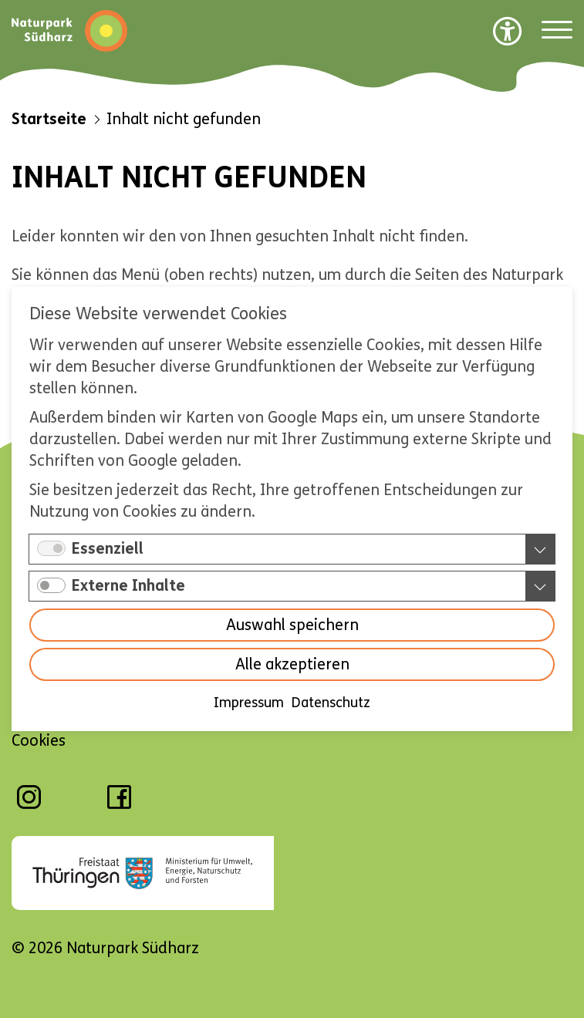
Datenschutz (331, 702)
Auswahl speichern (292, 625)
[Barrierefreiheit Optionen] (507, 31)
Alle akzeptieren (292, 664)
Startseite (49, 119)
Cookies (39, 741)
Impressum (249, 702)
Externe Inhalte (128, 586)
